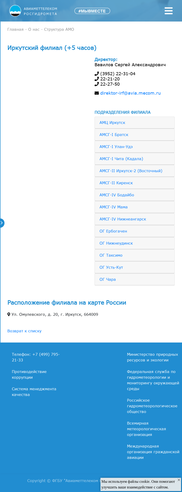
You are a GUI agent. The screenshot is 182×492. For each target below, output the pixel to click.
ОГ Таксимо (111, 255)
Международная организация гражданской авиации (153, 452)
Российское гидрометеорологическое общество (152, 406)
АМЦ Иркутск (112, 122)
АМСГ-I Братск (114, 134)
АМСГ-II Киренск (116, 183)
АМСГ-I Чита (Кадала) (121, 159)
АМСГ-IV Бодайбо (117, 195)
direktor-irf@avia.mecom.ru (130, 93)
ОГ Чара (108, 279)
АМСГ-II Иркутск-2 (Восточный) (131, 171)
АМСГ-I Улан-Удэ (116, 147)
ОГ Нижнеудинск (116, 243)
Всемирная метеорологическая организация (146, 429)
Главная (15, 29)
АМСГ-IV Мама (114, 207)
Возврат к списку (24, 331)
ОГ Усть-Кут (111, 267)
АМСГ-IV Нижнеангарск (123, 219)
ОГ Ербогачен (113, 231)
